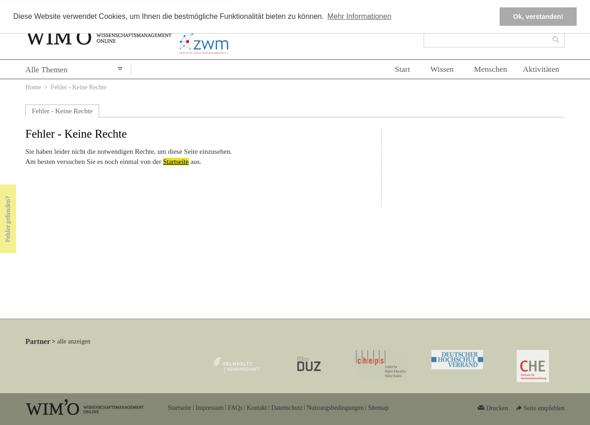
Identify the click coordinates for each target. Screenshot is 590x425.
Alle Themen (46, 69)
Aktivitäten (541, 69)
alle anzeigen (73, 341)
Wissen (442, 69)
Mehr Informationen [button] (359, 16)
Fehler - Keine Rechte (62, 111)
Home (33, 87)
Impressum (209, 407)
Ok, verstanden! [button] (538, 16)
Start (402, 69)
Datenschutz (286, 407)
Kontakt (257, 407)
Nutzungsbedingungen (335, 407)
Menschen (490, 69)
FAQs (235, 407)
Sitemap (378, 407)
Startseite (176, 161)
